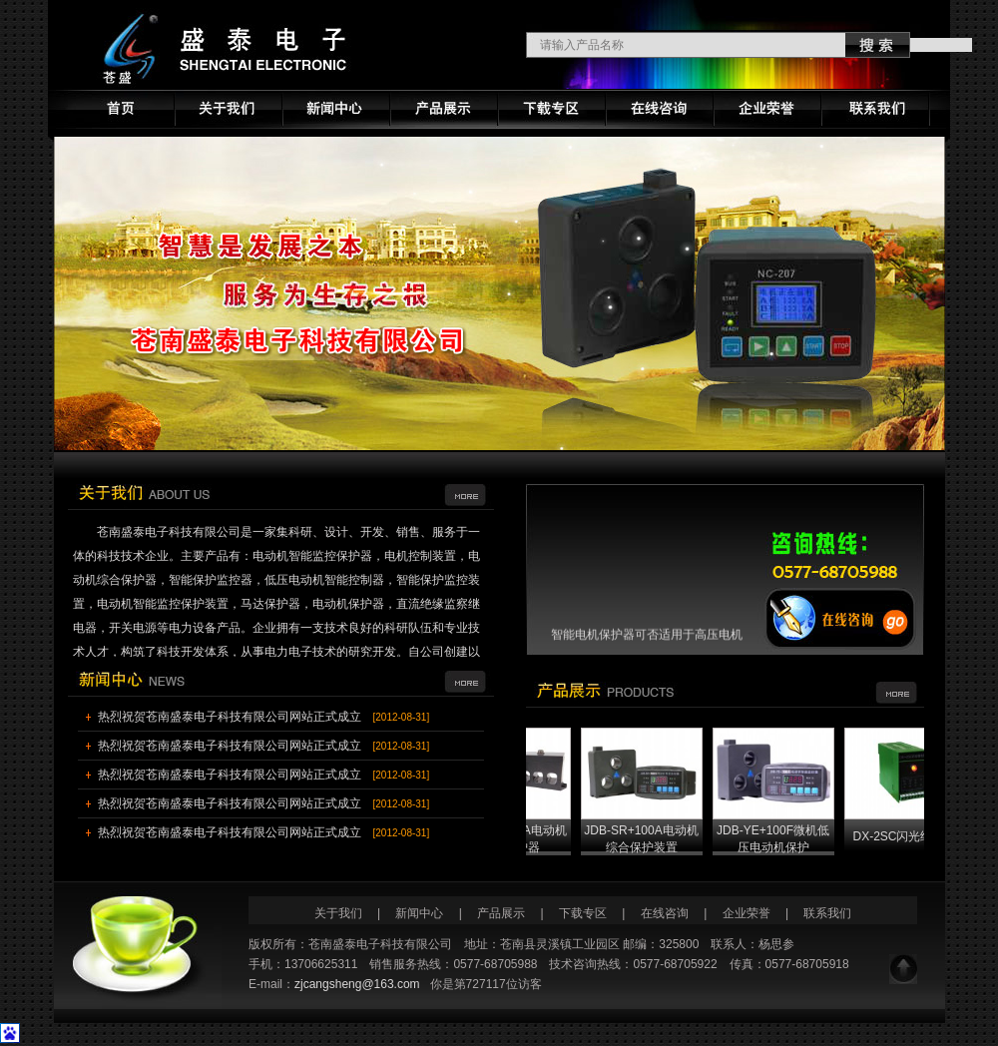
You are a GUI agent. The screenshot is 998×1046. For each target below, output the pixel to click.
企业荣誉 (746, 913)
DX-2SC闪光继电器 (916, 836)
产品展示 (501, 913)
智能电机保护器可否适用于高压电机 (647, 639)
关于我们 (338, 913)
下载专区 (583, 913)
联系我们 (827, 913)
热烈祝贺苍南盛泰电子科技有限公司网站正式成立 (229, 717)
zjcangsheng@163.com (357, 984)
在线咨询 (665, 913)
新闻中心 (420, 913)
